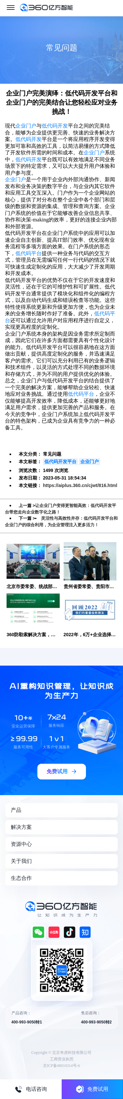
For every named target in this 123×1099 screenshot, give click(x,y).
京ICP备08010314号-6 (61, 1065)
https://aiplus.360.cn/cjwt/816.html (80, 485)
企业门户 (25, 126)
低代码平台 (28, 253)
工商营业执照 (61, 1059)
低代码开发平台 (60, 461)
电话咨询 (31, 1089)
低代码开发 (55, 126)
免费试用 (92, 1089)
